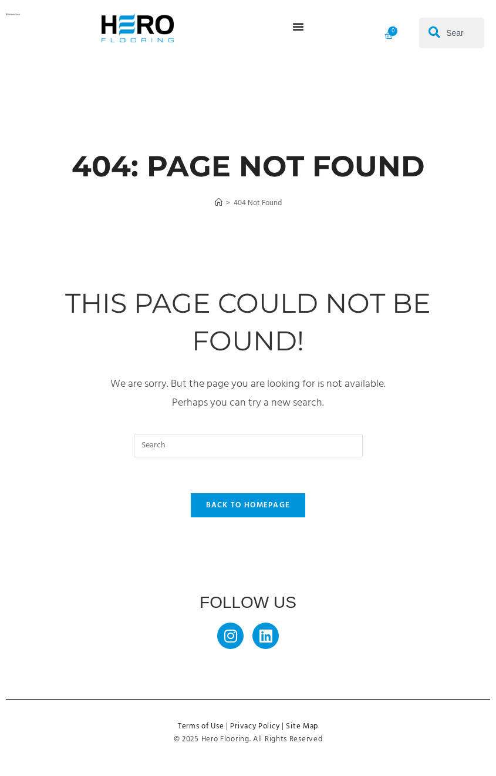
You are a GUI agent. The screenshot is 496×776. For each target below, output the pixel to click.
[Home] (218, 203)
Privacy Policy (254, 726)
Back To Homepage (248, 505)
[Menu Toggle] (298, 26)
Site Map (302, 726)
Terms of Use (201, 726)
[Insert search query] (248, 445)
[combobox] (451, 33)
